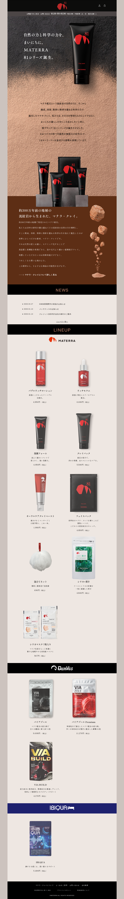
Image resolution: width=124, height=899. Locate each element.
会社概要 (85, 885)
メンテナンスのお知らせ (49, 309)
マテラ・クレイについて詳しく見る (41, 275)
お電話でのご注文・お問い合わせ (47, 14)
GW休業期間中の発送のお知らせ (52, 304)
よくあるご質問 (61, 885)
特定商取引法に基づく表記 (42, 890)
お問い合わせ (74, 885)
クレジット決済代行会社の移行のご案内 (55, 314)
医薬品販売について (83, 890)
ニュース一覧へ (62, 321)
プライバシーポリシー (64, 890)
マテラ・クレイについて (45, 885)
